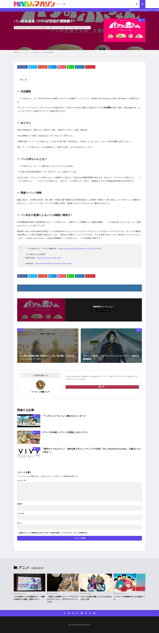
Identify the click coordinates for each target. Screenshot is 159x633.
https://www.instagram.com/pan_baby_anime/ (53, 263)
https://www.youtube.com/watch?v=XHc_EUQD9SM (80, 248)
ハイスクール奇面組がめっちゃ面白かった (129, 597)
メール (20, 513)
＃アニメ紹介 (62, 27)
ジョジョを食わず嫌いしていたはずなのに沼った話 (96, 597)
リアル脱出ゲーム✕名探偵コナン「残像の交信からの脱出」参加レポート (29, 597)
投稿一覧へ (101, 387)
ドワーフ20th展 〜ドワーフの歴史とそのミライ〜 (65, 432)
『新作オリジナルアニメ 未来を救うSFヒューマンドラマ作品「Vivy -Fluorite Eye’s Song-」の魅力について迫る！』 (91, 450)
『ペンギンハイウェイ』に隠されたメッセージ (64, 416)
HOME (18, 52)
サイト (19, 523)
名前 (19, 504)
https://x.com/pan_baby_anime (49, 258)
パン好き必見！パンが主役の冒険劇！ (43, 52)
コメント (21, 480)
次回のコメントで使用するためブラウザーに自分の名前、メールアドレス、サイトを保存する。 (54, 533)
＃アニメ (54, 27)
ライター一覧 (60, 4)
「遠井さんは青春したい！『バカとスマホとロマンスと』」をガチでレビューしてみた (62, 599)
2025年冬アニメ (83, 27)
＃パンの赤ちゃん (72, 27)
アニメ (46, 27)
